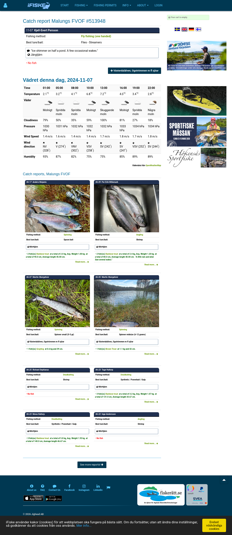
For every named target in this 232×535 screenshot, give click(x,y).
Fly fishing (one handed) (96, 36)
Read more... (82, 262)
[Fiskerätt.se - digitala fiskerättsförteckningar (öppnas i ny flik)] (160, 494)
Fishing (81, 5)
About (143, 5)
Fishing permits (105, 5)
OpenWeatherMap (153, 165)
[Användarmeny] (5, 5)
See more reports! (92, 464)
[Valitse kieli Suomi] (198, 29)
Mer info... (84, 525)
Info (126, 5)
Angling (139, 235)
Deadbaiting (68, 375)
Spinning (68, 235)
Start (65, 5)
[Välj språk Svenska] (177, 29)
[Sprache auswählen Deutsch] (191, 29)
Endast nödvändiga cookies (214, 525)
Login (158, 5)
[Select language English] (184, 29)
